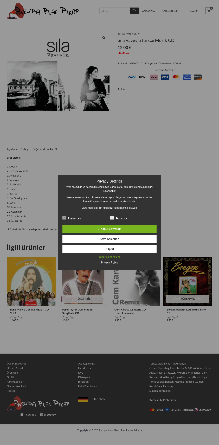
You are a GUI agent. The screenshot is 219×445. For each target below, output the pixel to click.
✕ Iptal (109, 249)
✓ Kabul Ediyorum (109, 228)
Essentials (71, 218)
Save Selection (109, 239)
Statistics (118, 218)
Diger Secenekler (109, 256)
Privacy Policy (109, 262)
